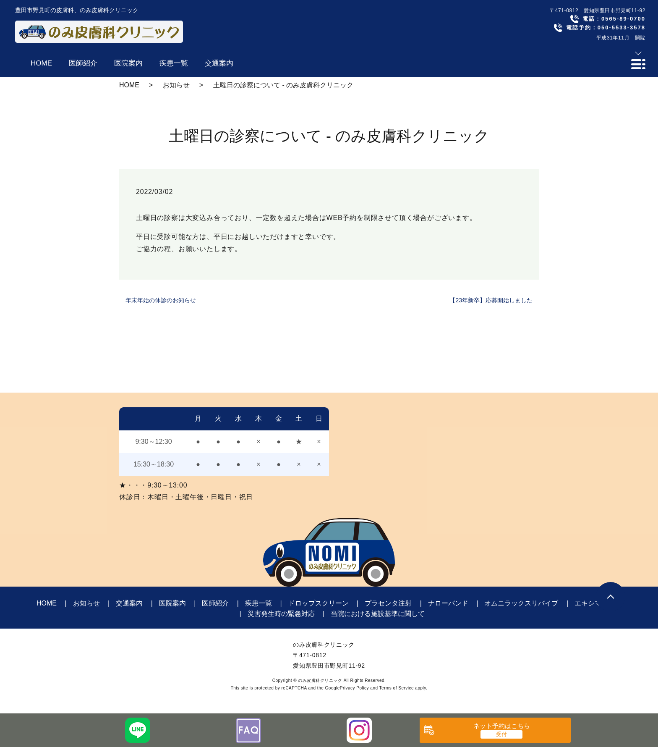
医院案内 (172, 603)
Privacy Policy (354, 688)
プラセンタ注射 (388, 603)
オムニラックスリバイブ (521, 603)
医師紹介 (215, 603)
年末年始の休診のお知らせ (160, 300)
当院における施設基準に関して (378, 613)
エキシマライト (597, 603)
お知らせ (176, 85)
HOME (129, 85)
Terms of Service (396, 688)
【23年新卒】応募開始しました (491, 300)
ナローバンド (448, 603)
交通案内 (129, 603)
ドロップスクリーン (318, 603)
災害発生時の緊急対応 (281, 613)
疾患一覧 (258, 603)
